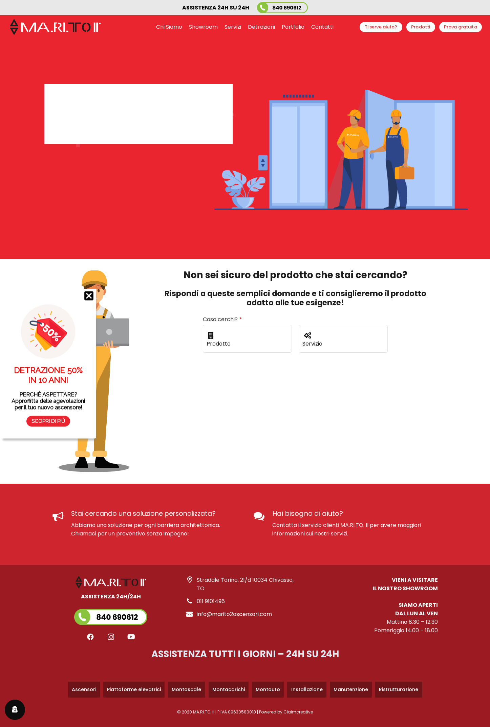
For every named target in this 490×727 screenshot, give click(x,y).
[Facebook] (90, 637)
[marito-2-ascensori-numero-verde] (282, 7)
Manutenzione (351, 689)
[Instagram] (110, 637)
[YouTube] (131, 637)
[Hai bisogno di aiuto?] (263, 516)
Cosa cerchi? (222, 319)
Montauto (268, 689)
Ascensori (84, 689)
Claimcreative (298, 712)
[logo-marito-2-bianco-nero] (55, 27)
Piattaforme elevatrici (134, 689)
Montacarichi (228, 689)
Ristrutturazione (398, 689)
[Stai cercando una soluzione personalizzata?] (61, 517)
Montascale (186, 689)
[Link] (110, 608)
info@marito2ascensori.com (234, 614)
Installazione (307, 689)
